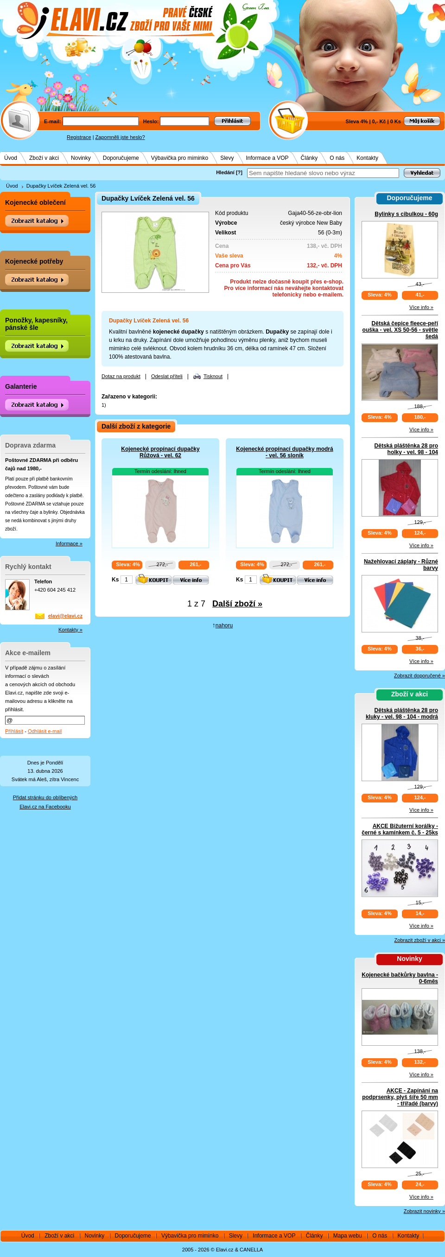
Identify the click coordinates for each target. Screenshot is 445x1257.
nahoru (224, 625)
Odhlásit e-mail (45, 731)
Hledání (225, 172)
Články (309, 158)
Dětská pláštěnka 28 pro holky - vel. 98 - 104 (406, 448)
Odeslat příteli (167, 376)
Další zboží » (237, 603)
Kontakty (367, 158)
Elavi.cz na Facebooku (45, 806)
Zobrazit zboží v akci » (419, 940)
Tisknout (212, 376)
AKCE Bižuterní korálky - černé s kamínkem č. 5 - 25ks (400, 829)
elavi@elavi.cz (65, 616)
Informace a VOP (267, 158)
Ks (115, 579)
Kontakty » (70, 629)
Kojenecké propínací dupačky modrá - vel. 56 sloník (284, 452)
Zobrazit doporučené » (419, 675)
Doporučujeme (121, 158)
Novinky (81, 158)
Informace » (69, 543)
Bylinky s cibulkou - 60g (406, 214)
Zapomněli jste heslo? (120, 137)
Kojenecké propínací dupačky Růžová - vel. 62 (160, 452)
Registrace (79, 137)
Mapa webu (347, 1235)
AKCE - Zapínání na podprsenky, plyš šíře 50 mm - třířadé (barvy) (400, 1097)
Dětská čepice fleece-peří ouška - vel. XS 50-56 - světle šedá (400, 330)
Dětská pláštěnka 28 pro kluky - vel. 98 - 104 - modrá (402, 713)
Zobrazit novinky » (424, 1211)
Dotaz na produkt (121, 376)
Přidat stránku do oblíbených (45, 797)
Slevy (227, 158)
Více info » (421, 307)
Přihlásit (14, 731)
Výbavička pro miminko (179, 158)
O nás (337, 158)
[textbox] (323, 173)
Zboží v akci (44, 158)
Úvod (10, 158)
